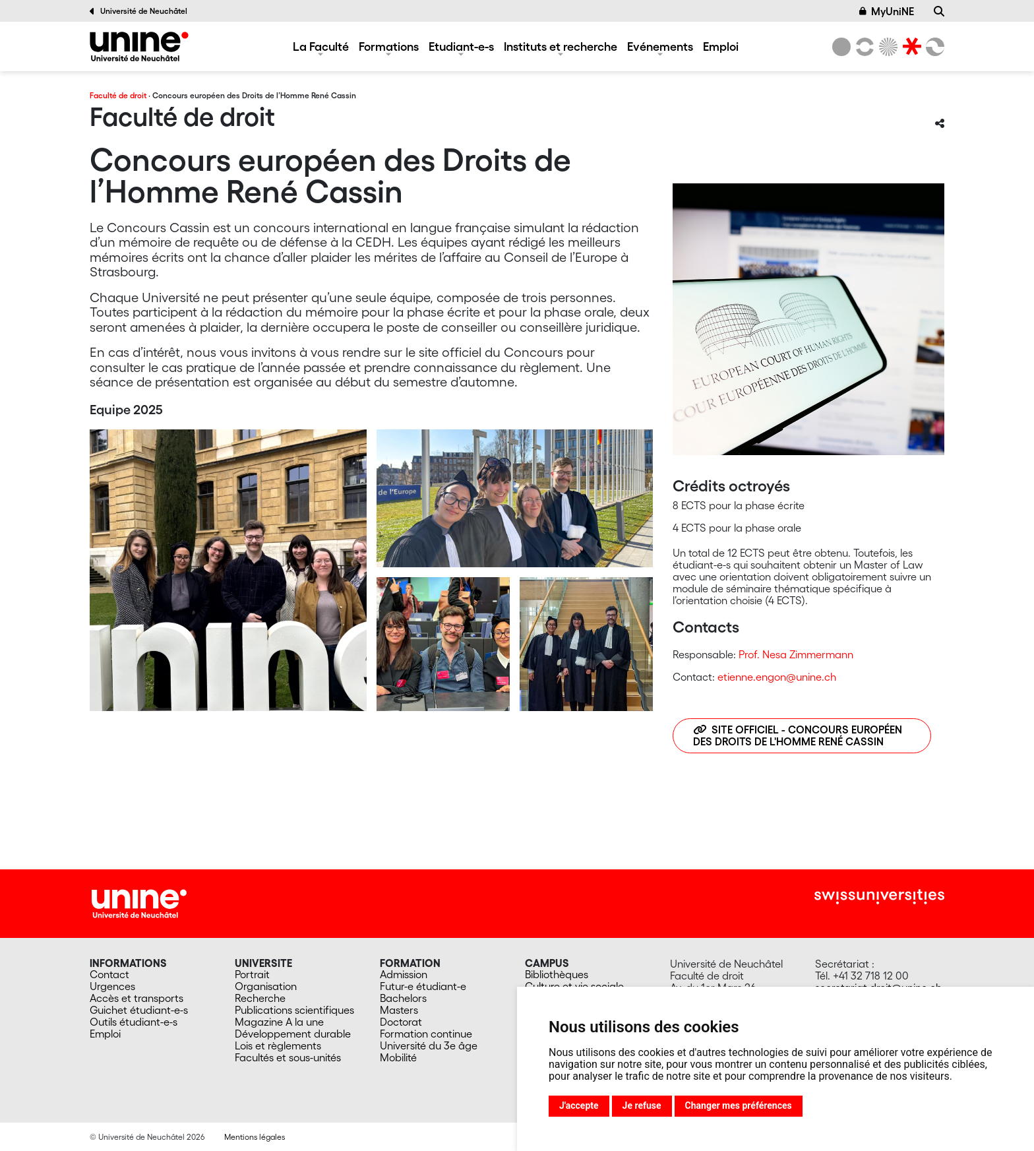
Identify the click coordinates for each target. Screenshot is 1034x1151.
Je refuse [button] (642, 1105)
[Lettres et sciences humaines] (862, 47)
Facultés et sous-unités (288, 1057)
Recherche (260, 998)
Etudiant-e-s (461, 46)
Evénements (660, 46)
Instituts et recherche (560, 46)
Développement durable (293, 1034)
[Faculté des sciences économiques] (933, 47)
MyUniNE (887, 11)
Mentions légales (254, 1137)
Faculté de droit (118, 95)
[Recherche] (939, 11)
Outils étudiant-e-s (133, 1022)
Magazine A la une (279, 1022)
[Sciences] (886, 47)
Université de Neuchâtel (138, 11)
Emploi (721, 46)
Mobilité (398, 1057)
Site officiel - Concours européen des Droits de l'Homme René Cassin (797, 735)
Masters (399, 1010)
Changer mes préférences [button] (738, 1105)
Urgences (112, 986)
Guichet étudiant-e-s (139, 1010)
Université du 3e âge (428, 1045)
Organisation (266, 986)
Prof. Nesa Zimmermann (796, 654)
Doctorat (401, 1022)
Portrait (252, 974)
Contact (109, 974)
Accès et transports (136, 998)
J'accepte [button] (579, 1105)
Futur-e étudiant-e (423, 986)
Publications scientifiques (294, 1010)
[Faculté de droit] (139, 46)
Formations (389, 46)
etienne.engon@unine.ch (776, 677)
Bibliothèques (556, 974)
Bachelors (403, 998)
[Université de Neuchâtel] (841, 47)
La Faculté (321, 46)
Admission (403, 974)
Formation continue (426, 1034)
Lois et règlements (278, 1045)
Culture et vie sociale (574, 986)
